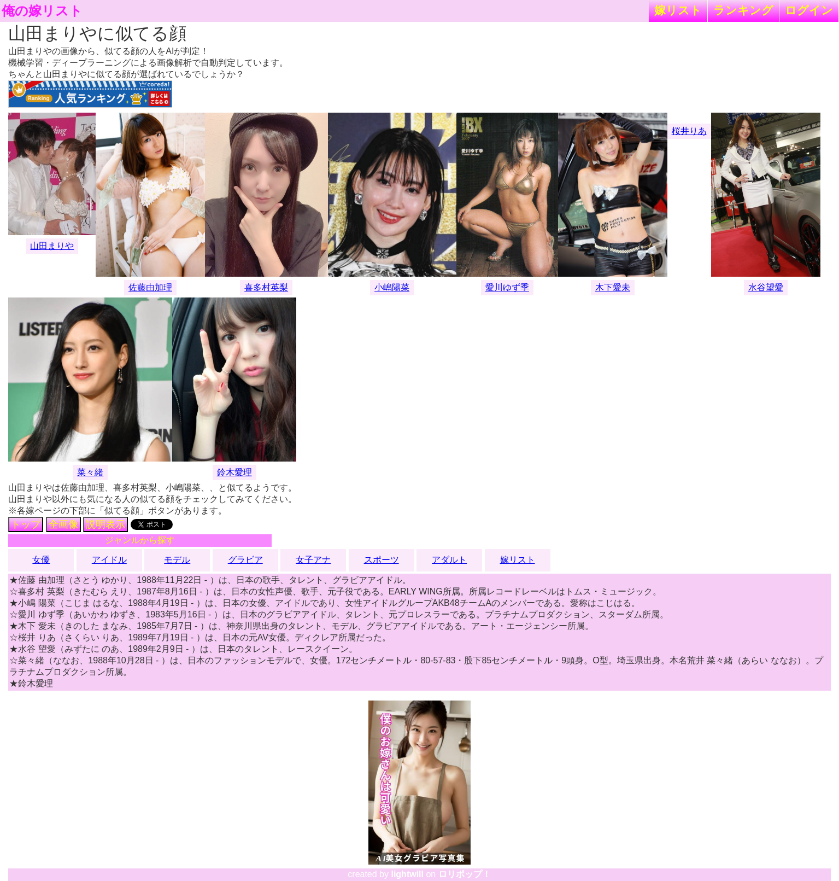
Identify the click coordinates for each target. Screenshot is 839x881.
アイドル (109, 559)
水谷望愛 (765, 287)
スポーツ (381, 559)
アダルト (449, 559)
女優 (41, 559)
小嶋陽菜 (391, 287)
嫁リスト (678, 10)
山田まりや (52, 245)
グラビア (245, 559)
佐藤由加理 (150, 287)
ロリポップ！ (464, 874)
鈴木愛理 (234, 472)
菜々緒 (90, 472)
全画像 (63, 524)
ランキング (743, 10)
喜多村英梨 (266, 287)
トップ (25, 524)
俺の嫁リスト (42, 11)
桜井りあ (689, 131)
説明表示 (105, 524)
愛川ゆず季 (507, 287)
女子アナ (313, 559)
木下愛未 (612, 287)
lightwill (407, 874)
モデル (177, 559)
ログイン (809, 10)
